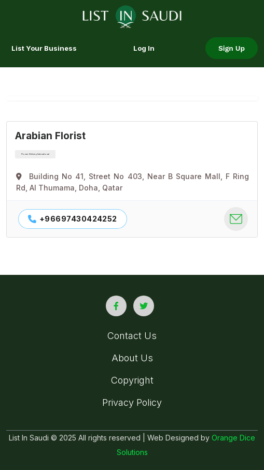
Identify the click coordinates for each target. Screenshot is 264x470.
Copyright (132, 380)
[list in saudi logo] (132, 15)
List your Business (44, 48)
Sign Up (231, 48)
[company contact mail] (236, 219)
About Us (132, 357)
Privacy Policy (132, 402)
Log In (144, 48)
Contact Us (132, 335)
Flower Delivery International (35, 154)
